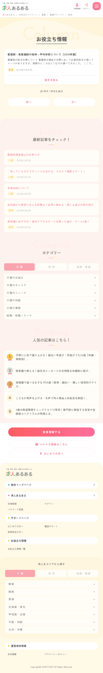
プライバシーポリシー (55, 654)
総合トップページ (21, 484)
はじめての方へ (15, 526)
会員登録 (12, 503)
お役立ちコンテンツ (28, 14)
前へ (29, 102)
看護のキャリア (57, 14)
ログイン (48, 503)
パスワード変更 (15, 509)
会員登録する (52, 432)
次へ (74, 102)
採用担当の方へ (15, 532)
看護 (44, 14)
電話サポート (51, 526)
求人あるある (9, 14)
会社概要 (12, 654)
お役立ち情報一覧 (16, 548)
